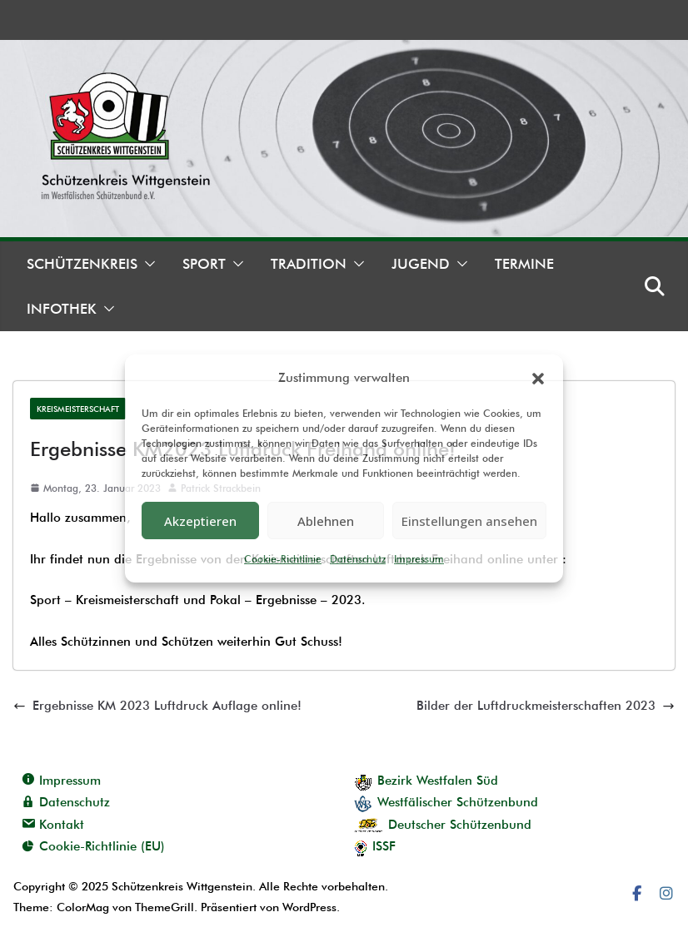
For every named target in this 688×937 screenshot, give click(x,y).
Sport (204, 263)
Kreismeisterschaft (78, 409)
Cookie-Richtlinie (283, 559)
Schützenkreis (82, 263)
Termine (524, 263)
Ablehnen (325, 521)
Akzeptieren (200, 521)
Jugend (420, 263)
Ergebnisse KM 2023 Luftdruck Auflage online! (157, 705)
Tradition (308, 263)
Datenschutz (358, 559)
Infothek (62, 308)
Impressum (419, 559)
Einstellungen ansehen (469, 521)
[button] (538, 378)
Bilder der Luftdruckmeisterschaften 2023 (545, 705)
